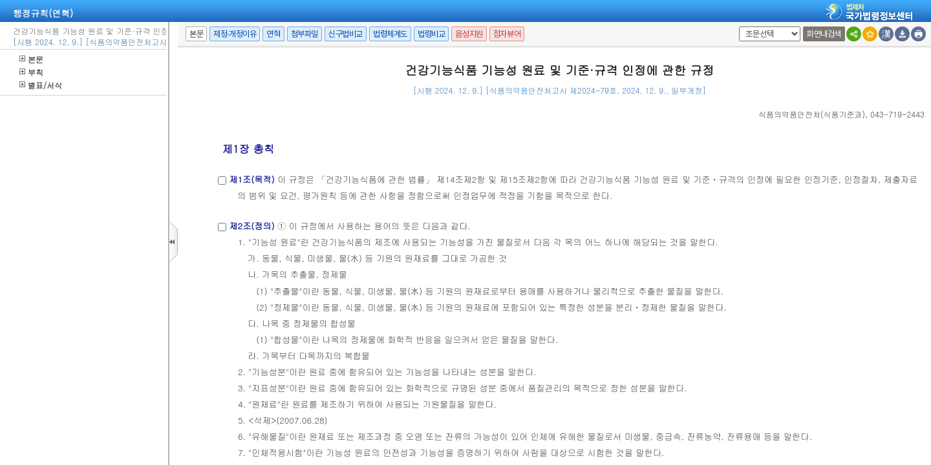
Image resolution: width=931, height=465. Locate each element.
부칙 (31, 72)
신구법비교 (345, 34)
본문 (31, 59)
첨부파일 (304, 34)
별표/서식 (40, 84)
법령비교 (431, 34)
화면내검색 (824, 34)
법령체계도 (390, 34)
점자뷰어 (506, 34)
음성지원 (468, 34)
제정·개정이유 (234, 34)
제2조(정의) (251, 226)
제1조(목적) (251, 179)
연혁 (273, 34)
